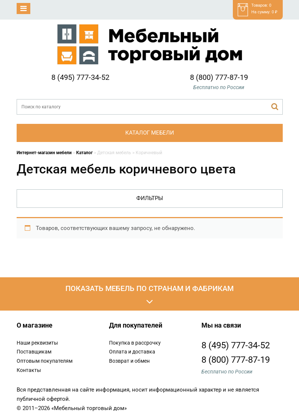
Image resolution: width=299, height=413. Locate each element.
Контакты (29, 370)
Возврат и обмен (129, 361)
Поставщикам (34, 352)
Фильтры (149, 198)
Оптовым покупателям (44, 361)
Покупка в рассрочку (135, 343)
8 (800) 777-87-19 (219, 77)
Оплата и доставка (132, 352)
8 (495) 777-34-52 (80, 77)
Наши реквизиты (37, 343)
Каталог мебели (149, 132)
